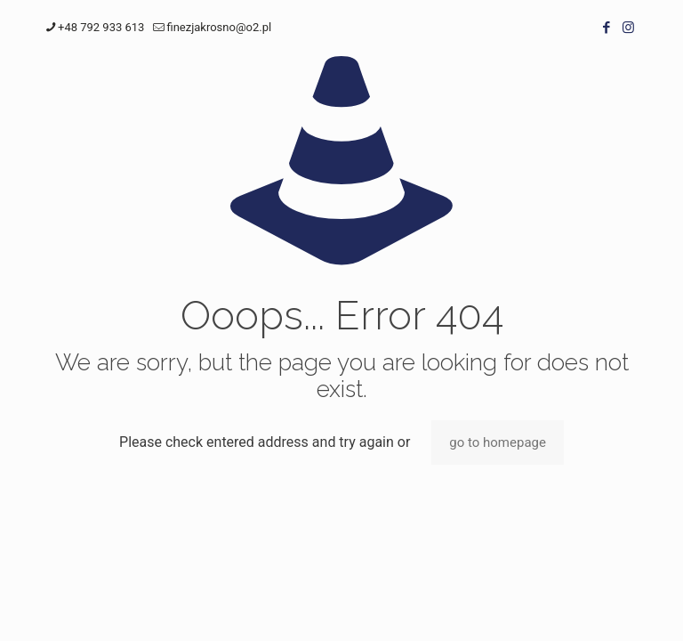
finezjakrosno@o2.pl (218, 27)
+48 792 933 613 (101, 27)
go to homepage (497, 442)
